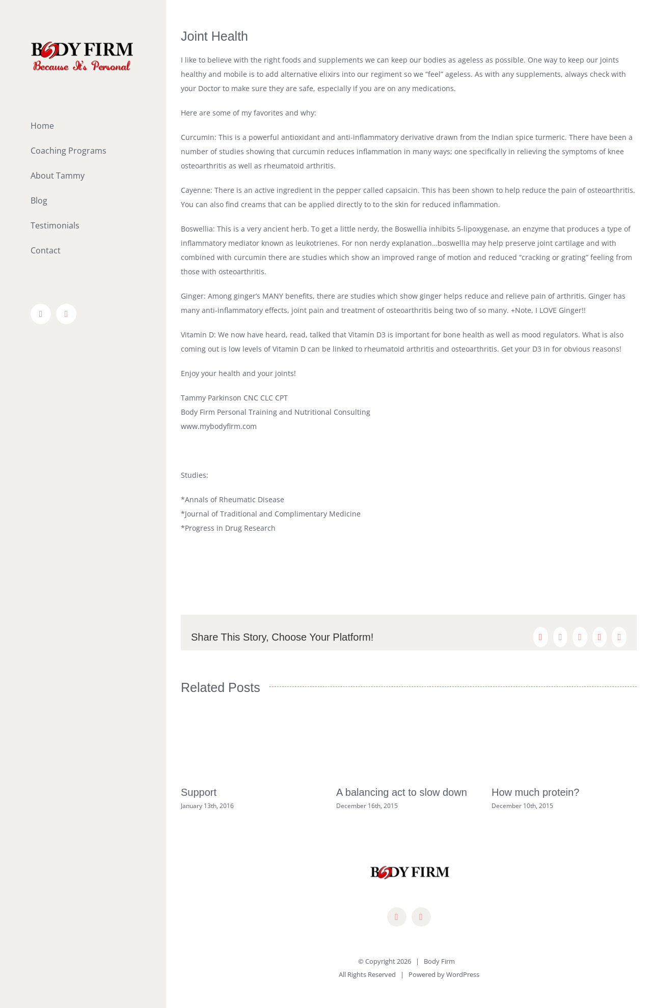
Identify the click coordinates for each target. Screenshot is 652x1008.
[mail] (421, 917)
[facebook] (396, 917)
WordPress (462, 974)
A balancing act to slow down (401, 792)
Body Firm (439, 961)
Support (198, 792)
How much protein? (535, 792)
